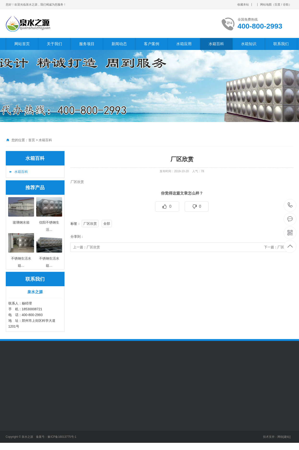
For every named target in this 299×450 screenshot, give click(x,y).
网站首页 (22, 44)
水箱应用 (184, 44)
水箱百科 (216, 44)
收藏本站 (243, 4)
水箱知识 (248, 44)
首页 (31, 140)
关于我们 (54, 44)
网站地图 (266, 4)
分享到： (77, 236)
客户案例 (151, 44)
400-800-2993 (290, 205)
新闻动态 (119, 44)
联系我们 (281, 44)
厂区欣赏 (90, 223)
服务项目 (86, 44)
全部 (106, 223)
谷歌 (286, 4)
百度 (277, 4)
